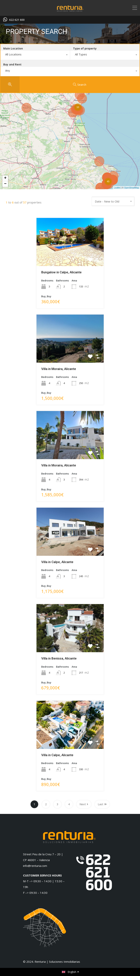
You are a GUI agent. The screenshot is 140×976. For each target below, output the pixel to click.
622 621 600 (17, 20)
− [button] (5, 184)
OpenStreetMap (131, 188)
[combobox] (35, 55)
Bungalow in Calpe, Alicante (61, 272)
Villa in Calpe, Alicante (57, 562)
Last (102, 804)
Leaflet (117, 188)
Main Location (13, 48)
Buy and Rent (12, 64)
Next (84, 804)
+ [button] (5, 178)
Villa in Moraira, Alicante (58, 369)
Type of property (85, 48)
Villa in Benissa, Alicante (59, 658)
